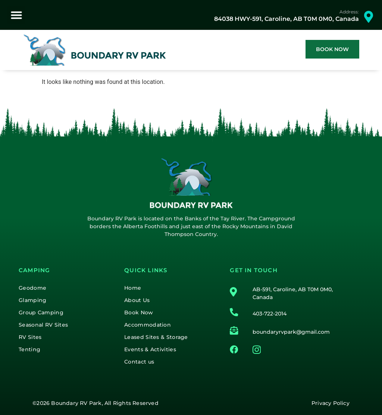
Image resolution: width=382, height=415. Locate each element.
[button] (16, 15)
